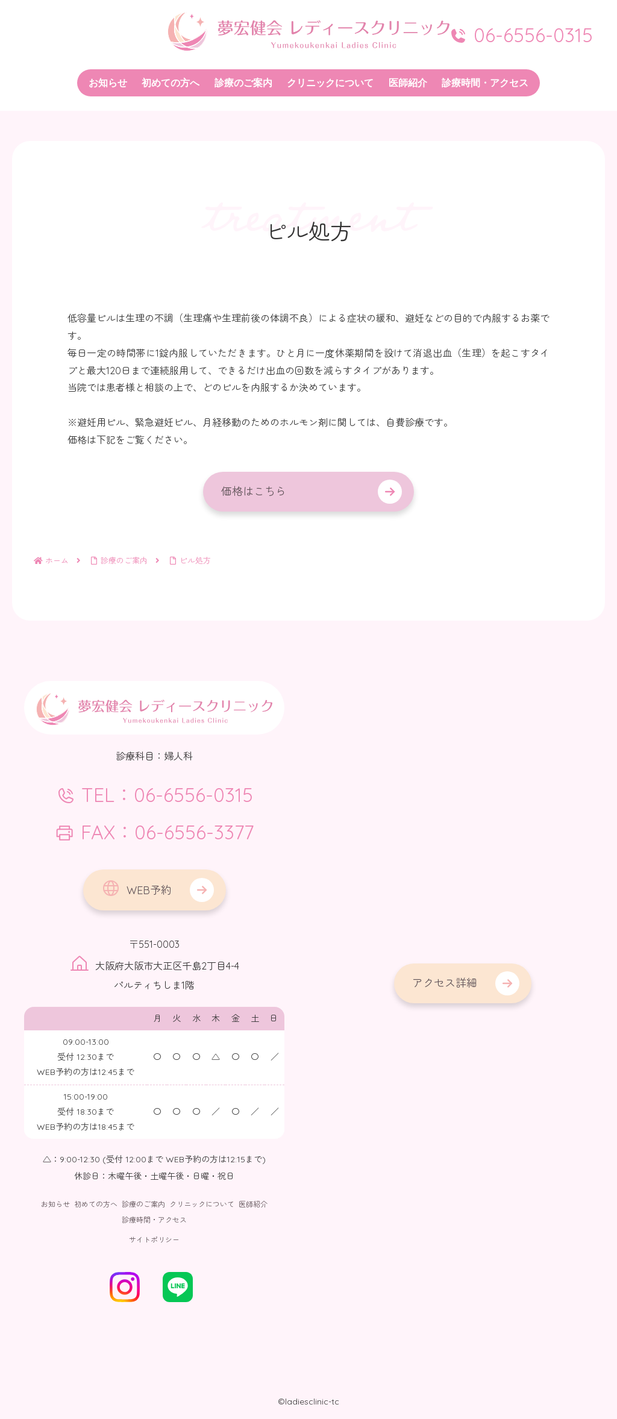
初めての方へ (95, 1204)
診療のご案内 (143, 1204)
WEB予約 (136, 888)
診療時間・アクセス (154, 1219)
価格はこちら (253, 491)
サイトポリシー (154, 1239)
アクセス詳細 (444, 983)
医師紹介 (253, 1204)
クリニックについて (201, 1204)
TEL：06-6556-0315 (154, 795)
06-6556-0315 (520, 35)
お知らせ (55, 1204)
